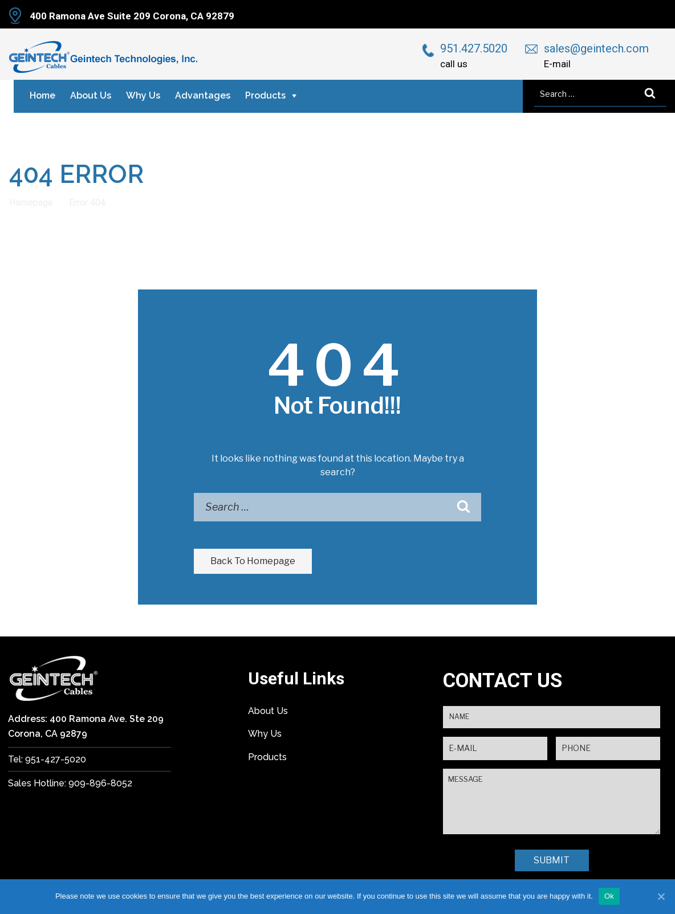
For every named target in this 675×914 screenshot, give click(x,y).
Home (42, 95)
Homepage (31, 202)
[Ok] (660, 896)
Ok (609, 896)
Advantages (202, 95)
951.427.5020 (473, 48)
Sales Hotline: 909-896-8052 (70, 783)
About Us (90, 95)
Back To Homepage (252, 561)
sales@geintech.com (596, 48)
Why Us (143, 95)
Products (265, 95)
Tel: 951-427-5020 (47, 759)
